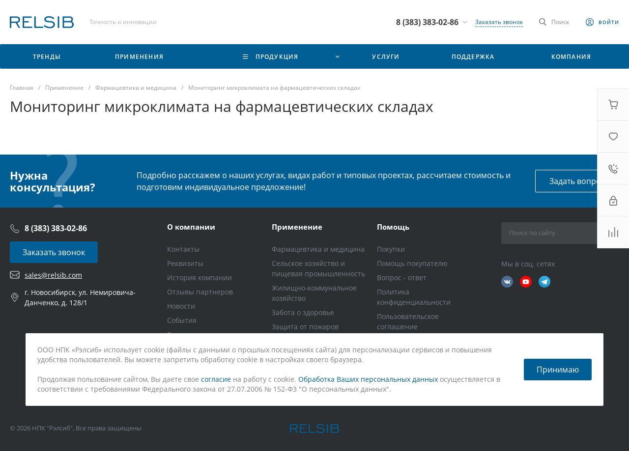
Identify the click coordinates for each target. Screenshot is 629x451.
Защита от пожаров (305, 326)
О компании (191, 227)
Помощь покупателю (412, 263)
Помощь (393, 227)
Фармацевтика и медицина (318, 249)
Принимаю (558, 369)
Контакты (183, 249)
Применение (297, 227)
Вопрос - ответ (402, 277)
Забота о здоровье (303, 312)
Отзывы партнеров (200, 291)
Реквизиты (185, 263)
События (182, 320)
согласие (216, 379)
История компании (199, 277)
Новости (181, 306)
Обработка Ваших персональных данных (368, 379)
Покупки (391, 249)
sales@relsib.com (53, 275)
